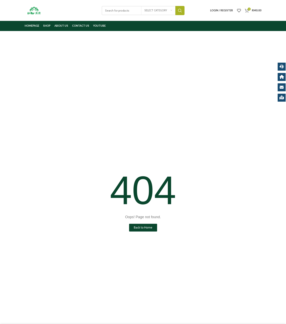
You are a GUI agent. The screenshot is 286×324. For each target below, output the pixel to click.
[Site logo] (34, 10)
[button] (143, 228)
